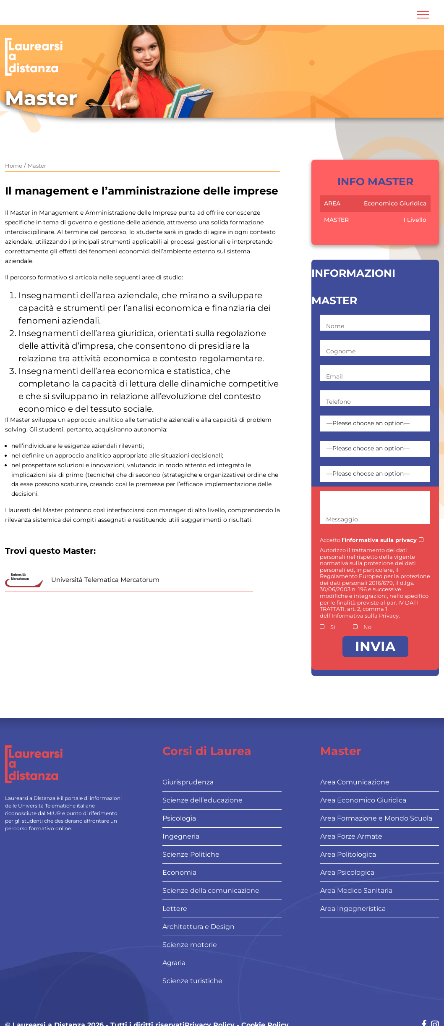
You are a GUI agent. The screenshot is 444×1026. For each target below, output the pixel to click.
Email (334, 376)
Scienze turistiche (192, 981)
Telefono (338, 402)
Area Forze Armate (351, 836)
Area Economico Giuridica (363, 800)
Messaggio (342, 519)
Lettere (174, 909)
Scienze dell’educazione (202, 800)
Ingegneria (180, 836)
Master (37, 165)
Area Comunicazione (354, 782)
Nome (335, 326)
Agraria (173, 963)
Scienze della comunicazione (210, 890)
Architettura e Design (198, 927)
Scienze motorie (189, 945)
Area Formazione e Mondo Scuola (376, 818)
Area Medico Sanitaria (356, 890)
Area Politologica (348, 854)
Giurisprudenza (188, 782)
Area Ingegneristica (353, 909)
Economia (179, 872)
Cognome (340, 351)
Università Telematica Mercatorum (105, 580)
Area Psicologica (347, 872)
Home (13, 165)
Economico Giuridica (395, 203)
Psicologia (179, 818)
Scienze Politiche (190, 854)
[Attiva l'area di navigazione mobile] (423, 14)
